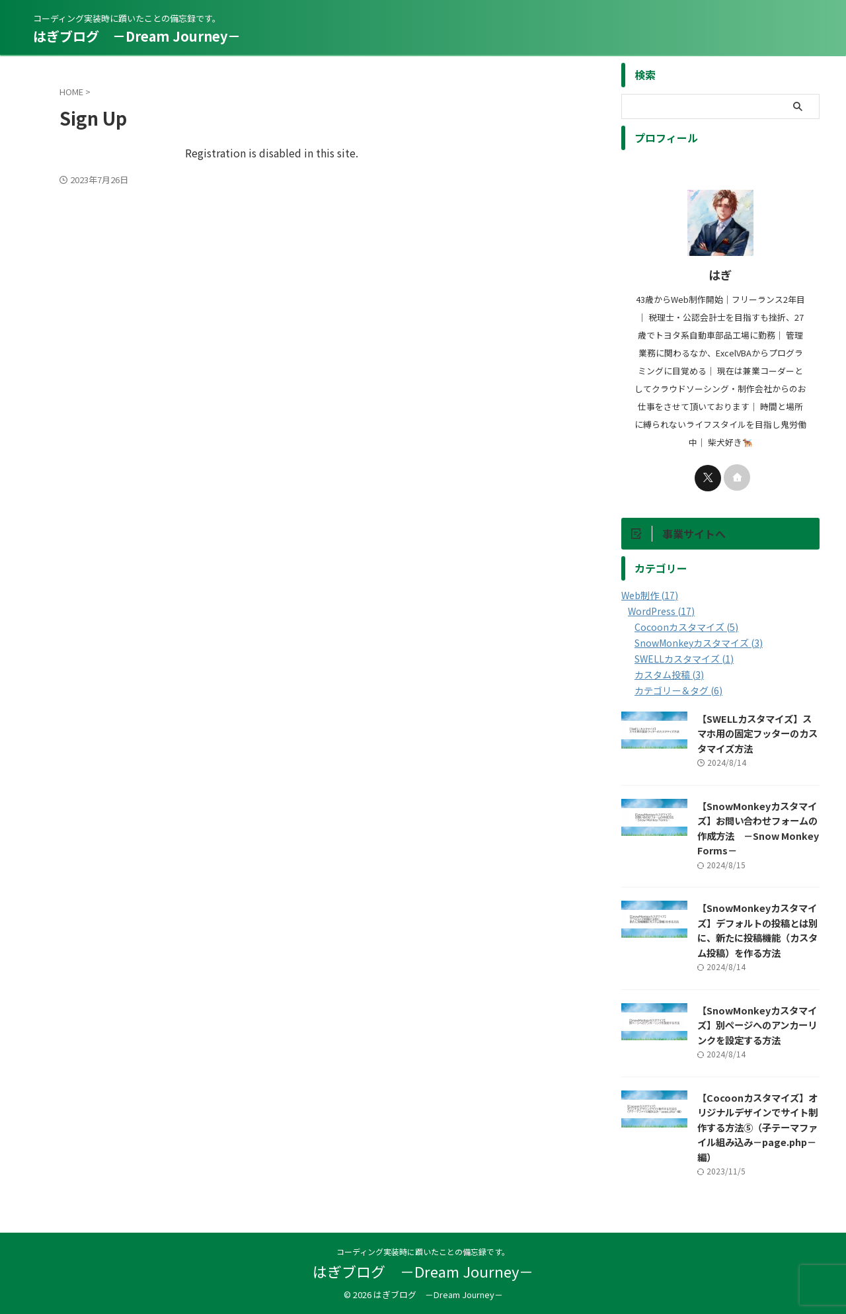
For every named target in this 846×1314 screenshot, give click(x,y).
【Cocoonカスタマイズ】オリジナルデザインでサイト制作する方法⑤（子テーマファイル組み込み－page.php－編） (757, 1127)
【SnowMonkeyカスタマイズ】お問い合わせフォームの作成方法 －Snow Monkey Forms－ (758, 828)
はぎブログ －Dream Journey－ (137, 36)
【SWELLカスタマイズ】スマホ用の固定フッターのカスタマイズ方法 (757, 733)
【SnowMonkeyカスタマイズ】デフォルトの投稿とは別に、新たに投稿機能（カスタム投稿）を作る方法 (757, 930)
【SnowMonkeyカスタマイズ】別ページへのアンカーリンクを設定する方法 (757, 1025)
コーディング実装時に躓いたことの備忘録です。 (423, 1252)
